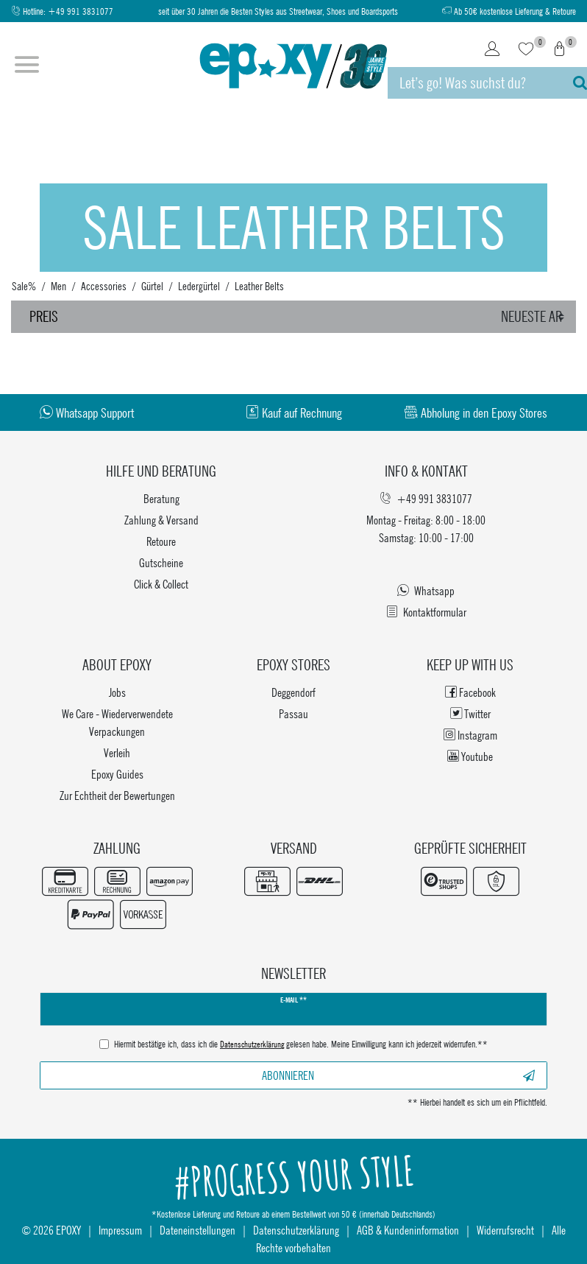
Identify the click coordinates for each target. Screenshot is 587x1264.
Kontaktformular (426, 611)
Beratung (161, 498)
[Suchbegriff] (473, 83)
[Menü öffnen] (27, 66)
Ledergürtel (199, 285)
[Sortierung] (535, 317)
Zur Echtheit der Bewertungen (117, 795)
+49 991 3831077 (80, 11)
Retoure (161, 541)
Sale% (24, 285)
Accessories (104, 285)
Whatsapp (426, 590)
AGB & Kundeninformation (408, 1229)
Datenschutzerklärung (296, 1229)
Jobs (117, 692)
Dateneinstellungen (197, 1229)
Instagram (470, 734)
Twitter (470, 713)
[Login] (492, 50)
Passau (293, 713)
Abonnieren (399, 1075)
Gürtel (152, 285)
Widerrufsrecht (505, 1229)
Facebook (470, 692)
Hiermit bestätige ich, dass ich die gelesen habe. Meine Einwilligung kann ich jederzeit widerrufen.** (301, 1045)
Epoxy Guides (117, 774)
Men (58, 285)
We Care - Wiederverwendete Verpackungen (117, 722)
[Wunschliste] (526, 50)
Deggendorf (293, 692)
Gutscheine (161, 562)
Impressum (120, 1229)
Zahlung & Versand (161, 519)
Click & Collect (161, 583)
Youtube (470, 756)
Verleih (117, 752)
